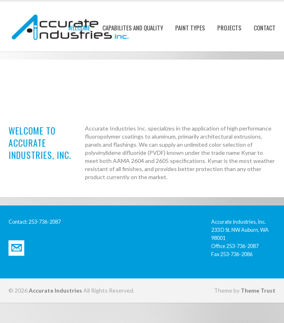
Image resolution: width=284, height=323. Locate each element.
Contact (265, 27)
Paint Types (190, 27)
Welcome (79, 27)
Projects (229, 27)
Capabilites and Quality (132, 27)
